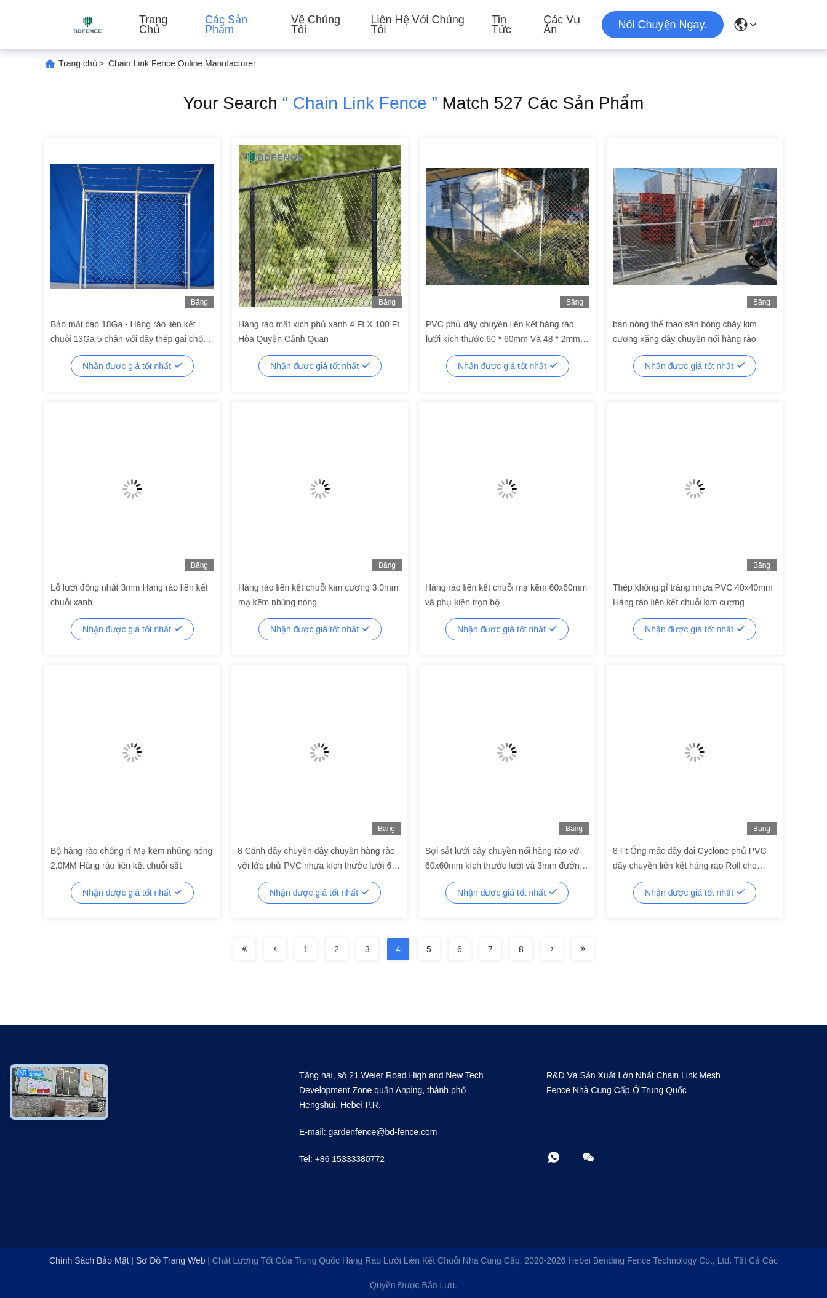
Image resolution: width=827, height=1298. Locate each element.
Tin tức (501, 24)
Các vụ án (561, 24)
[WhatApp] (562, 1158)
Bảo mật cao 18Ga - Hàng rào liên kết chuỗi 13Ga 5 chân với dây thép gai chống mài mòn (131, 339)
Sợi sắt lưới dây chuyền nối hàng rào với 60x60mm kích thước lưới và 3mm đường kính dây (505, 865)
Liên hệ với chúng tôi (418, 24)
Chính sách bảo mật (89, 1260)
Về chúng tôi (315, 24)
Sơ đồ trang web (170, 1260)
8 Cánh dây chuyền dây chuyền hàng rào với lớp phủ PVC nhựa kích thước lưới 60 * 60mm (317, 865)
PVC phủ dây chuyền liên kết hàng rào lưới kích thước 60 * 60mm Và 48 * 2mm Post (503, 339)
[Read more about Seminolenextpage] (244, 949)
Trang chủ (153, 24)
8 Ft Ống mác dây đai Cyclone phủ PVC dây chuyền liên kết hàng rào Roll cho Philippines (690, 865)
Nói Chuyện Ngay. (663, 24)
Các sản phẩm (226, 24)
